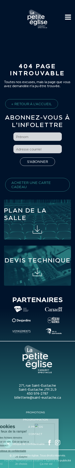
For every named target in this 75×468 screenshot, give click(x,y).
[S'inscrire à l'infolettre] (37, 161)
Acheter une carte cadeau (31, 185)
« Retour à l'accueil (31, 104)
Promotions (35, 412)
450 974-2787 (37, 393)
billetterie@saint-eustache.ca (37, 397)
